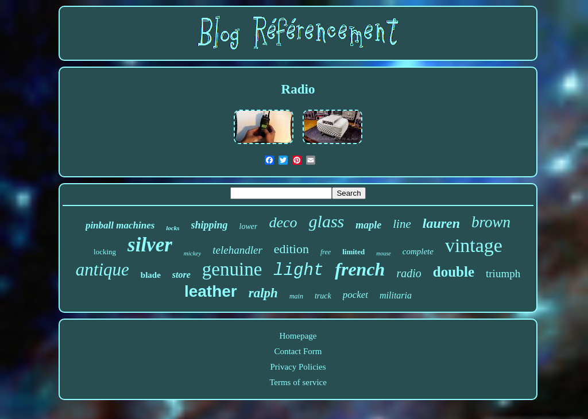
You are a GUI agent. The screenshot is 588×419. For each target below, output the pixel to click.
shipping (209, 225)
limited (353, 251)
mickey (193, 253)
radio (408, 273)
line (402, 224)
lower (248, 226)
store (181, 275)
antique (102, 269)
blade (151, 275)
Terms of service (298, 382)
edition (291, 249)
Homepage (298, 335)
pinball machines (120, 225)
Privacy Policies (298, 366)
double (453, 272)
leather (210, 291)
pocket (355, 294)
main (296, 296)
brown (490, 222)
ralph (263, 293)
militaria (396, 295)
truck (323, 296)
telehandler (237, 250)
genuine (232, 269)
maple (368, 225)
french (360, 269)
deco (283, 222)
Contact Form (298, 351)
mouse (383, 253)
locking (105, 251)
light (298, 270)
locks (172, 227)
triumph (503, 273)
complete (418, 251)
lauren (441, 223)
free (325, 252)
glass (327, 221)
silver (149, 245)
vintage (473, 245)
